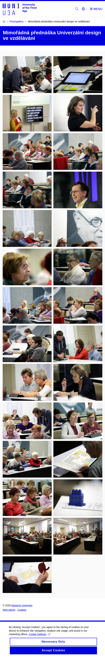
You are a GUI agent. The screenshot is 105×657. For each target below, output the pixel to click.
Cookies (21, 609)
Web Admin (9, 609)
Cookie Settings (39, 637)
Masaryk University (21, 605)
